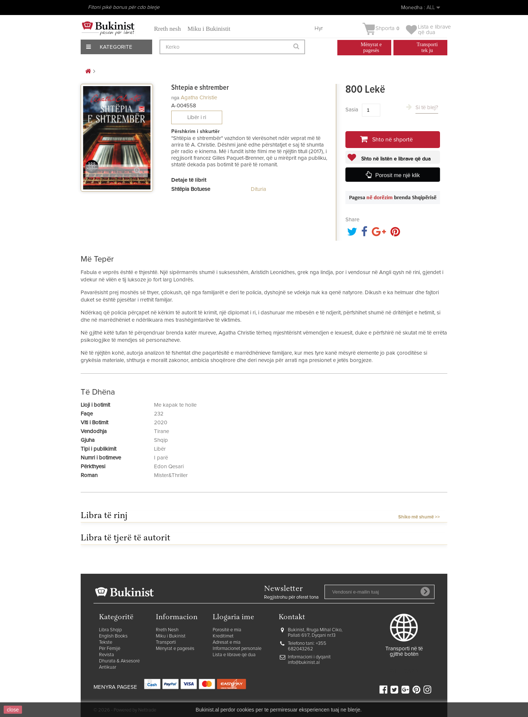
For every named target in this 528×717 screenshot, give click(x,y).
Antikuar (107, 667)
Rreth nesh (167, 28)
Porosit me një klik (397, 175)
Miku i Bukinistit (208, 28)
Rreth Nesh (167, 630)
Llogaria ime (233, 617)
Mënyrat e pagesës (175, 648)
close (13, 710)
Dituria (258, 189)
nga (175, 97)
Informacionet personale (237, 648)
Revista (106, 655)
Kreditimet (223, 636)
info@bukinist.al (304, 662)
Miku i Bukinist (171, 636)
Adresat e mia (227, 642)
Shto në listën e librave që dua (395, 159)
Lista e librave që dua (234, 655)
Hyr (319, 28)
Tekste (105, 642)
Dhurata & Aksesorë (119, 661)
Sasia (351, 109)
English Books (113, 636)
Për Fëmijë (109, 648)
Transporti (166, 642)
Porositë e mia (227, 630)
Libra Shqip (110, 630)
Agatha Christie (199, 97)
